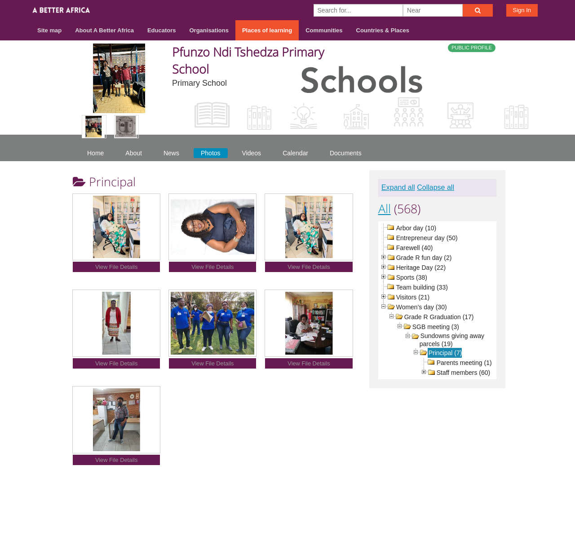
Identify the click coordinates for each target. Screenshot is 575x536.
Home (95, 153)
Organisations (209, 30)
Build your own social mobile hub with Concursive (287, 521)
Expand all (398, 187)
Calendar (295, 153)
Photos (211, 153)
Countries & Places (383, 30)
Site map (49, 30)
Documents (346, 153)
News (171, 153)
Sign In (522, 10)
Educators (161, 30)
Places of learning (267, 30)
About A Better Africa (104, 30)
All (384, 208)
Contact (429, 501)
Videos (251, 153)
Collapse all (435, 187)
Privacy (493, 501)
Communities (323, 30)
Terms (462, 501)
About (133, 153)
